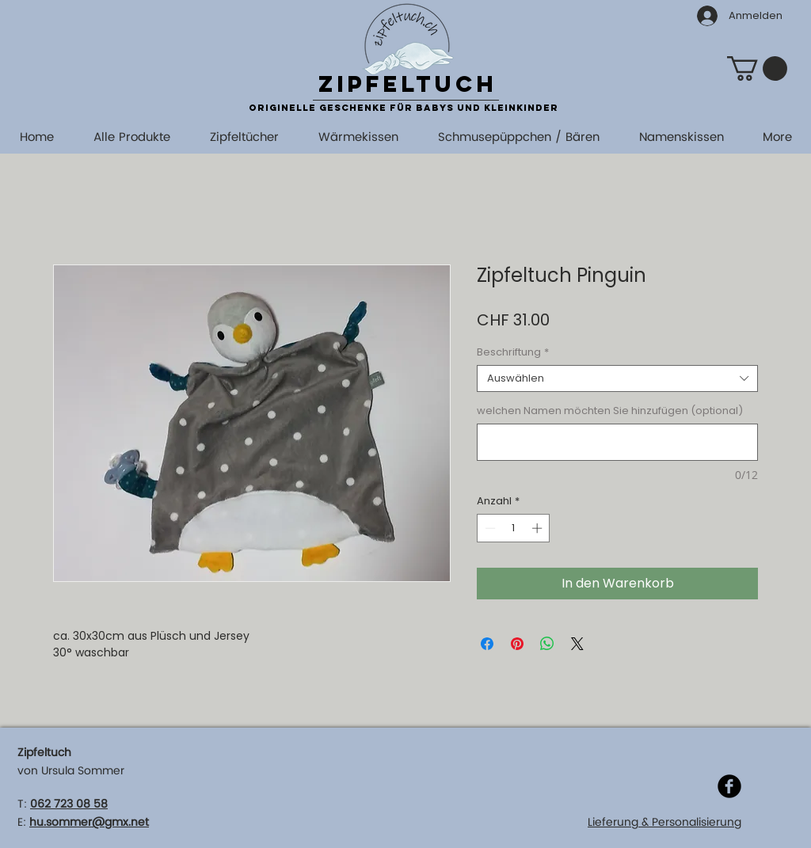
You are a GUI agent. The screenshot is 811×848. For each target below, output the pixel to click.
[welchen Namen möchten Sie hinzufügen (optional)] (617, 442)
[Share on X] (577, 643)
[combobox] (617, 378)
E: (21, 822)
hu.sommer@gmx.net (89, 822)
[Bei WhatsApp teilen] (547, 643)
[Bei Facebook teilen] (487, 643)
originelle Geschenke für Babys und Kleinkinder (403, 107)
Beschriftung (513, 352)
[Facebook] (729, 786)
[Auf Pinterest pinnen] (517, 643)
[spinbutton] (513, 528)
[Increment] (538, 528)
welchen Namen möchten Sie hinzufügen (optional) (610, 411)
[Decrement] (488, 528)
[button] (757, 68)
